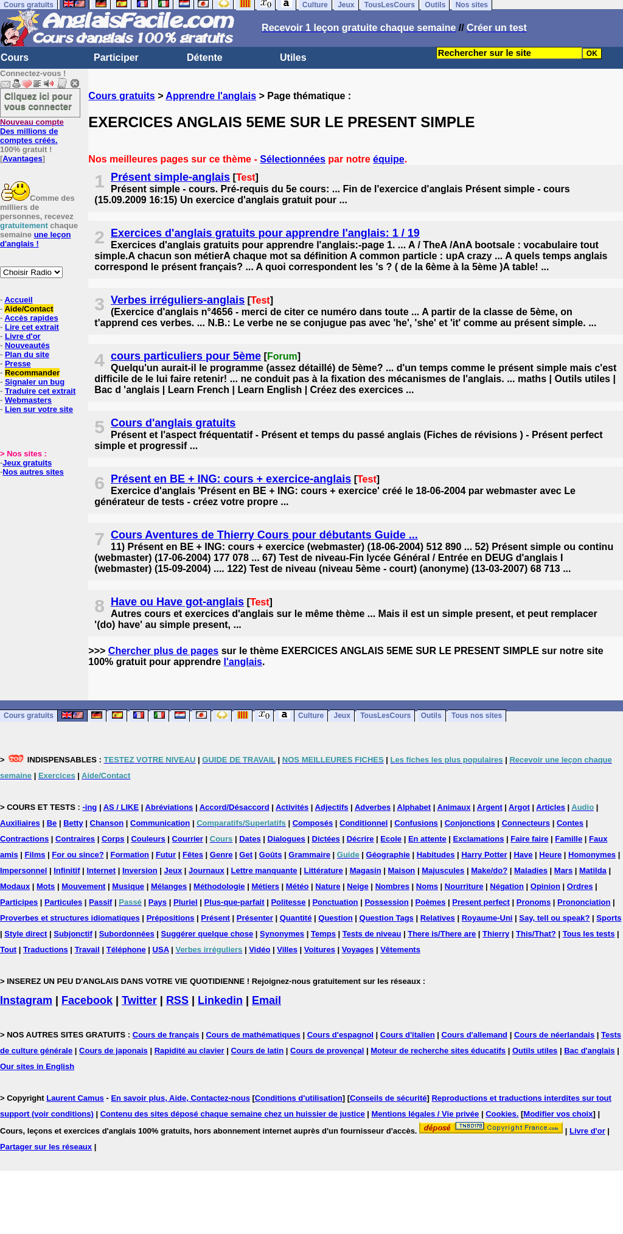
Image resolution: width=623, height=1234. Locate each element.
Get (245, 854)
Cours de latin (257, 1050)
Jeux (341, 716)
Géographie (388, 854)
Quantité (296, 917)
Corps (113, 838)
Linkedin (220, 1000)
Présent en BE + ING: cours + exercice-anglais (231, 479)
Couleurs (148, 838)
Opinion (545, 886)
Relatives (437, 917)
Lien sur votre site (39, 409)
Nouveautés (27, 345)
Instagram (26, 1000)
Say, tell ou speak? (554, 917)
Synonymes (282, 933)
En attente (427, 838)
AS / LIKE (121, 807)
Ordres (580, 886)
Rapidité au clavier (189, 1050)
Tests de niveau (372, 933)
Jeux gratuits (27, 462)
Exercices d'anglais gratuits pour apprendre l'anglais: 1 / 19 (265, 233)
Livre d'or (23, 336)
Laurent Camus (75, 1098)
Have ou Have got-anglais (177, 602)
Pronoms (534, 902)
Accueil (18, 299)
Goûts (270, 854)
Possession (386, 902)
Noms (427, 886)
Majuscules (443, 870)
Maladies (531, 870)
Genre (221, 854)
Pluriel (185, 902)
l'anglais (243, 662)
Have (522, 854)
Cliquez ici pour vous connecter (38, 101)
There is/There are (442, 933)
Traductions (45, 949)
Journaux (206, 870)
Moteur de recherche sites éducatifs (438, 1050)
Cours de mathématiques (253, 1034)
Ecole (391, 838)
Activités (292, 807)
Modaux (15, 886)
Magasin (365, 870)
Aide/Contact (28, 308)
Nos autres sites (32, 471)
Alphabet (414, 807)
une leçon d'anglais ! (35, 239)
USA (161, 949)
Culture (311, 716)
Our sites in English (37, 1066)
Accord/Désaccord (235, 807)
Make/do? (489, 870)
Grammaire (309, 854)
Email (266, 1000)
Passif (100, 902)
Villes (287, 949)
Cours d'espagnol (340, 1034)
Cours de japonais (113, 1050)
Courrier (187, 838)
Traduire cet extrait (40, 391)
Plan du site (27, 354)
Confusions (416, 823)
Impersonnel (23, 870)
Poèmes (431, 902)
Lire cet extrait (32, 327)
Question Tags (387, 917)
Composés (313, 823)
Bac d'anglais (589, 1050)
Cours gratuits (121, 96)
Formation (129, 854)
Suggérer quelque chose (207, 933)
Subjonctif (73, 933)
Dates (249, 838)
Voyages (358, 949)
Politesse (288, 902)
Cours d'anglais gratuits (173, 423)
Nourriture (464, 886)
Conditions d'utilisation (299, 1098)
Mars (563, 870)
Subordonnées (127, 933)
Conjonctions (470, 823)
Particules (63, 902)
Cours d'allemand (475, 1034)
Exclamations (478, 838)
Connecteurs (526, 823)
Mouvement (83, 886)
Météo (297, 886)
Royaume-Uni (487, 917)
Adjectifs (332, 807)
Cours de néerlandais (554, 1034)
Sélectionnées (292, 159)
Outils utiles (534, 1050)
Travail (87, 949)
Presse (18, 363)
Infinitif (67, 870)
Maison (402, 870)
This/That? (536, 933)
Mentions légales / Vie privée (425, 1113)
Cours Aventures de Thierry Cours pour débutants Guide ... (264, 535)
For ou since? (77, 854)
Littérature (323, 870)
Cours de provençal (327, 1050)
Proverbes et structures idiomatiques (70, 917)
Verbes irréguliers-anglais (178, 300)
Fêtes (193, 854)
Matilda (593, 870)
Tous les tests (589, 933)
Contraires (75, 838)
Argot (519, 807)
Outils (431, 716)
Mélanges (169, 886)
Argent (490, 807)
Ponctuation (335, 902)
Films (35, 854)
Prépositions (171, 917)
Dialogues (286, 838)
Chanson (107, 823)
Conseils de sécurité (388, 1098)
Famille (568, 838)
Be (52, 823)
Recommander (32, 372)
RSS (177, 1000)
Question (335, 917)
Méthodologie (219, 886)
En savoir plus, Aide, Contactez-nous (180, 1098)
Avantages (22, 158)
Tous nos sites (476, 716)
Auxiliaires (20, 823)
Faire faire (529, 838)
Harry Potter (484, 854)
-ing (89, 807)
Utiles (293, 57)
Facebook (87, 1000)
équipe (389, 159)
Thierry (495, 933)
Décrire (360, 838)
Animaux (454, 807)
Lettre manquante (264, 870)
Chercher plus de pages (163, 651)
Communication (160, 823)
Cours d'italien (407, 1034)
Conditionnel (363, 823)
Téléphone (126, 949)
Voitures (319, 949)
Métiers (265, 886)
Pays (157, 902)
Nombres (392, 886)
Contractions (24, 838)
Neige (357, 886)
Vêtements (400, 949)
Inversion (140, 870)
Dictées (326, 838)
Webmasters (28, 400)
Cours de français (166, 1034)
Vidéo (259, 949)
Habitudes (436, 854)
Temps (323, 933)
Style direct (25, 933)
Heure (550, 854)
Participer (116, 57)
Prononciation (583, 902)
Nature (327, 886)
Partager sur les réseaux (46, 1146)
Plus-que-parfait (234, 902)
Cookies (501, 1113)
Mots (46, 886)
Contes (570, 823)
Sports (608, 917)
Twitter (139, 1000)
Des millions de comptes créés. (32, 131)
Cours (15, 57)
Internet (101, 870)
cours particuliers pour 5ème (186, 356)
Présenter (255, 917)
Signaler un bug (34, 381)
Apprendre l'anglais (210, 96)
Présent (215, 917)
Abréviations (169, 807)
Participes (19, 902)
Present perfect (481, 902)
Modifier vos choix (558, 1113)
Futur (166, 854)
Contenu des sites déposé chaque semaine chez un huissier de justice (232, 1113)
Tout (8, 949)
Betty (73, 823)
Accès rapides (31, 317)
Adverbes (373, 807)
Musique (128, 886)
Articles (550, 807)
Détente (205, 57)
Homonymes (592, 854)
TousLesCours (385, 716)
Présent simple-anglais (170, 177)
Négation (507, 886)
